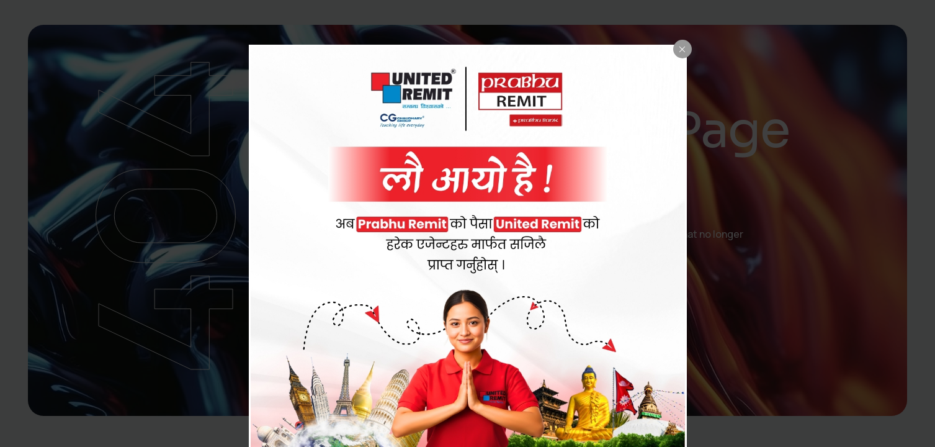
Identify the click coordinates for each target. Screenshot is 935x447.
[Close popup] (682, 49)
